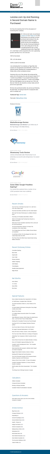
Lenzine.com (24, 35)
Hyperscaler (14, 254)
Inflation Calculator (16, 381)
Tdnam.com (33, 35)
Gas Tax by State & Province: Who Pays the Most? (23, 327)
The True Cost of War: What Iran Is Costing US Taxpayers (25, 333)
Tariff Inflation (15, 263)
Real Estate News (16, 433)
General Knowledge (16, 417)
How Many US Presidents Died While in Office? (22, 216)
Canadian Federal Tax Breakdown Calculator (22, 387)
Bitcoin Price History (16, 311)
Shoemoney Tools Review (20, 153)
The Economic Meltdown (17, 440)
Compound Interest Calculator (18, 383)
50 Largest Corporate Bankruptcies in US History (23, 329)
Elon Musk (14, 288)
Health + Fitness (15, 422)
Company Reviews (16, 413)
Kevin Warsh (15, 281)
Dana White (14, 286)
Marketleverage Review (19, 123)
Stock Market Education (17, 435)
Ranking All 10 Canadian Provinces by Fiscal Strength (24, 321)
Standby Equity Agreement (18, 268)
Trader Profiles (15, 442)
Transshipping (15, 266)
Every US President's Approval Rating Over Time (23, 342)
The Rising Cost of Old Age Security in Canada (22, 370)
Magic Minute (15, 270)
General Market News (17, 420)
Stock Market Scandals (17, 438)
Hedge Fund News (16, 424)
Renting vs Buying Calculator (18, 385)
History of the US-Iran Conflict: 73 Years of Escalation (24, 360)
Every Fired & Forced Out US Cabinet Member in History (24, 339)
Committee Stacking (16, 250)
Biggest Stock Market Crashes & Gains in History (23, 352)
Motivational (14, 431)
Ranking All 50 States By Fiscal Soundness (21, 354)
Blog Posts (14, 411)
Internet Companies (16, 426)
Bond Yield (14, 252)
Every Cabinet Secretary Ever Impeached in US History (24, 299)
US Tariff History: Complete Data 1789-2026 (22, 301)
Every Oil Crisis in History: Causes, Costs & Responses (24, 331)
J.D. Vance (14, 283)
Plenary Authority (16, 259)
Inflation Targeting (16, 261)
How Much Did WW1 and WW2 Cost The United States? (24, 210)
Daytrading (14, 415)
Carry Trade (14, 257)
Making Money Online (21, 98)
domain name (23, 94)
